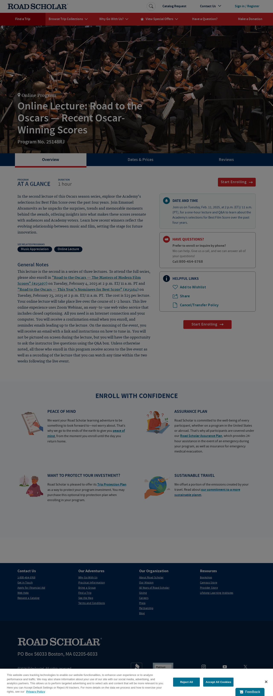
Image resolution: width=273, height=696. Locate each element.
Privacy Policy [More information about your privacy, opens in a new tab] (35, 691)
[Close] (266, 682)
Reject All (186, 682)
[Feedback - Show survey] (249, 692)
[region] (136, 682)
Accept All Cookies (218, 682)
